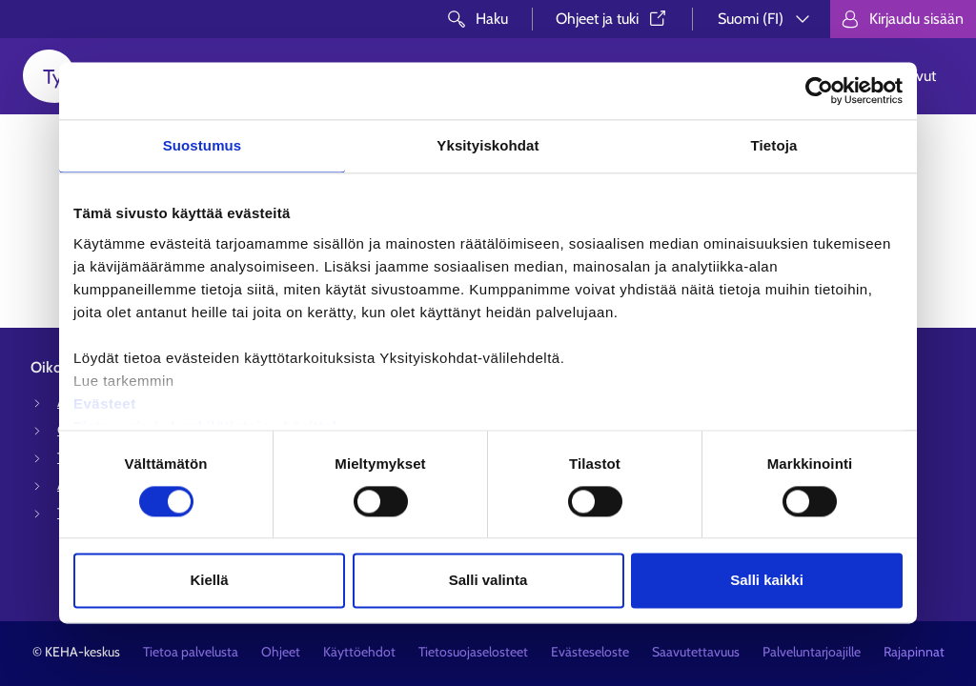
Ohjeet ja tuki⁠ (612, 19)
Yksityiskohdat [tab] (488, 145)
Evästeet (104, 403)
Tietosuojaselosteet (473, 651)
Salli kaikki (766, 581)
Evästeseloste (590, 651)
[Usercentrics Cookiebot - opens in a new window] (819, 90)
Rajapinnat (914, 651)
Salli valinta (488, 581)
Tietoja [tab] (774, 145)
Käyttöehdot (359, 651)
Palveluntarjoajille (811, 651)
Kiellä (209, 581)
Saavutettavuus (696, 651)
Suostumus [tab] (202, 145)
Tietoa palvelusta (190, 651)
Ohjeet (280, 651)
